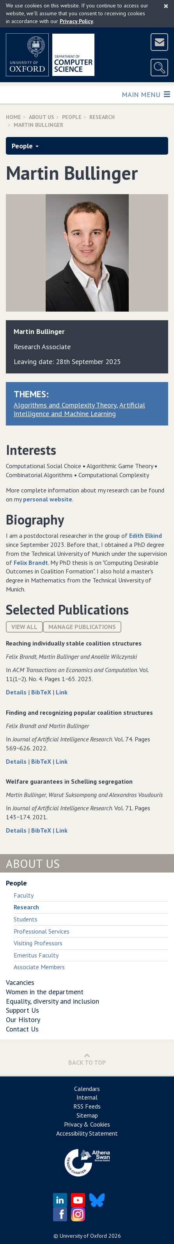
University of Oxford (83, 1235)
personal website (47, 499)
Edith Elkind (145, 535)
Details (17, 692)
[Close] (166, 6)
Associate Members (39, 967)
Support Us (22, 1010)
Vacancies (20, 982)
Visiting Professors (38, 943)
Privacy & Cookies (87, 1124)
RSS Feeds (87, 1106)
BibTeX (42, 692)
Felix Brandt (31, 562)
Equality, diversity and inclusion (52, 1001)
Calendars (87, 1089)
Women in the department (44, 991)
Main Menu (145, 94)
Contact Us (22, 1028)
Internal (87, 1097)
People (72, 117)
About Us (41, 117)
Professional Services (41, 931)
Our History (23, 1019)
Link (61, 692)
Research (102, 117)
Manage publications (82, 627)
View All (24, 627)
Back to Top (87, 1059)
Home (13, 117)
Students (25, 919)
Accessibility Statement (87, 1133)
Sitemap (87, 1115)
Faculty (24, 895)
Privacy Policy (76, 21)
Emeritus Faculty (36, 955)
